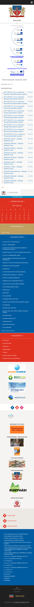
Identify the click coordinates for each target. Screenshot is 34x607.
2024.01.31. (8, 569)
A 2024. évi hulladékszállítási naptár (11, 255)
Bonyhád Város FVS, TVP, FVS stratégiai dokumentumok (17, 252)
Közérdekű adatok (17, 197)
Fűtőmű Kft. (7, 578)
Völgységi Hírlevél (7, 321)
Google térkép (9, 516)
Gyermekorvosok (7, 343)
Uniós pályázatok (7, 327)
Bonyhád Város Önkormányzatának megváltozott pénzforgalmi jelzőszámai (15, 248)
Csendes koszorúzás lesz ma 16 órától (13, 538)
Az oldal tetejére (17, 588)
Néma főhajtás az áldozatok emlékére (13, 536)
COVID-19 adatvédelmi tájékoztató (11, 277)
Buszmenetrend (9, 521)
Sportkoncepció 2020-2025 (9, 308)
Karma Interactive (21, 602)
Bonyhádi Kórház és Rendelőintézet (11, 358)
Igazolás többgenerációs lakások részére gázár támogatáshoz (14, 259)
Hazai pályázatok (7, 295)
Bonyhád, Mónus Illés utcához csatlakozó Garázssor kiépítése (15, 311)
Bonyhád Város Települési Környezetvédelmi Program (16, 302)
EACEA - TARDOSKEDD (9, 244)
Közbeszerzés (6, 289)
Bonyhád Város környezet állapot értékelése (13, 283)
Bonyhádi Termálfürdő (9, 576)
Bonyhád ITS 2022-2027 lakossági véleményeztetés (15, 262)
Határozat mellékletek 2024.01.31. (16, 567)
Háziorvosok (6, 340)
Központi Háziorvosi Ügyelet (9, 355)
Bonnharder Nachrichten (9, 324)
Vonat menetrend (10, 526)
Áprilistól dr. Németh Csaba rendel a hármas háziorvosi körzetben (17, 543)
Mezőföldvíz (7, 580)
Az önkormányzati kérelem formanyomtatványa (14, 271)
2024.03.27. (8, 560)
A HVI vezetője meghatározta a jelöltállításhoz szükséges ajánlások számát (18, 553)
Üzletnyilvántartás (7, 315)
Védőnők (5, 352)
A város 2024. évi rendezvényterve (11, 241)
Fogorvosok (6, 346)
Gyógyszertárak (6, 349)
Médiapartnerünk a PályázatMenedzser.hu (13, 280)
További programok (6, 232)
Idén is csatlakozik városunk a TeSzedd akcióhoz (16, 534)
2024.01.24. (8, 572)
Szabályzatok (6, 268)
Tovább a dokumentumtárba (8, 330)
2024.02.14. (8, 565)
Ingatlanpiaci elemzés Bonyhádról (11, 265)
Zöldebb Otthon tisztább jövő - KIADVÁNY (13, 274)
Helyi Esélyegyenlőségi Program (11, 286)
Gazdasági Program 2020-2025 (10, 299)
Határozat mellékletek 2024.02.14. (16, 563)
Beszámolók (6, 292)
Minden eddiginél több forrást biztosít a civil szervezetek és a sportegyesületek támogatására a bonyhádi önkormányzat (17, 549)
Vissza (2, 187)
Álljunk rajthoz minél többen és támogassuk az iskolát (17, 545)
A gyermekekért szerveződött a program (14, 540)
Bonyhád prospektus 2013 (9, 318)
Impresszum (17, 591)
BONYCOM (7, 574)
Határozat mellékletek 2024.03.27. (16, 556)
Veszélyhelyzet (6, 305)
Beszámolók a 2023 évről (13, 558)
